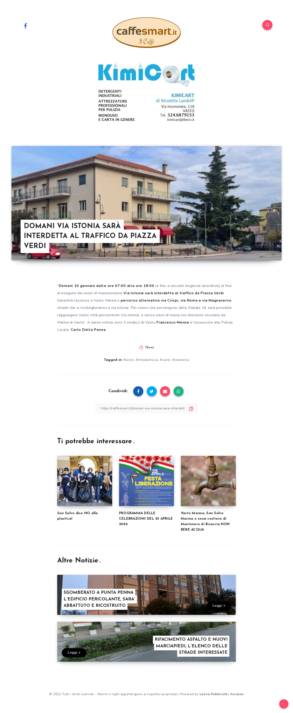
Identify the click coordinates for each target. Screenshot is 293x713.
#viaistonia (180, 360)
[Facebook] (25, 26)
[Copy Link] (146, 408)
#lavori (129, 360)
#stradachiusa (147, 360)
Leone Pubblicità (214, 694)
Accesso (237, 694)
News (149, 347)
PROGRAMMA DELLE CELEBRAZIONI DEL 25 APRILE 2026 (146, 519)
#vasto (165, 360)
